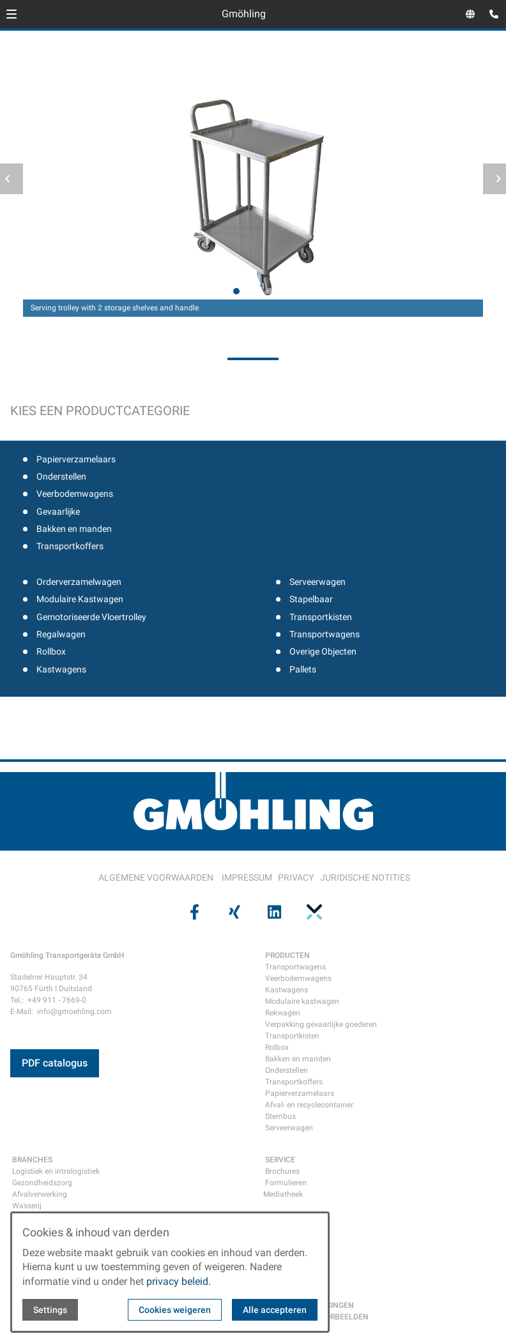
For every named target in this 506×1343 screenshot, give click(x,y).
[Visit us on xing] (233, 912)
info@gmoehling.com (74, 1011)
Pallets (302, 669)
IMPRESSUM (247, 877)
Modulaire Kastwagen (79, 599)
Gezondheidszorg (42, 1182)
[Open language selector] (470, 14)
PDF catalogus (55, 1063)
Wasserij (27, 1205)
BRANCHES (32, 1159)
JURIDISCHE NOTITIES (365, 877)
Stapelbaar (311, 599)
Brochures (282, 1171)
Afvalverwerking (39, 1194)
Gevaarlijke (58, 511)
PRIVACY (296, 877)
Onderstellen (61, 476)
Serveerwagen (317, 582)
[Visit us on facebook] (193, 912)
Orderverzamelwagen (78, 582)
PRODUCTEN (287, 955)
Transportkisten (320, 617)
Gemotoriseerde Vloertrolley (91, 617)
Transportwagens (324, 634)
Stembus (280, 1116)
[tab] (236, 291)
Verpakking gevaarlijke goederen (321, 1024)
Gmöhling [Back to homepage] (244, 14)
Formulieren (286, 1182)
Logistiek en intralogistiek (56, 1171)
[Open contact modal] (490, 15)
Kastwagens (61, 669)
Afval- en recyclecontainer (309, 1104)
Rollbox (51, 651)
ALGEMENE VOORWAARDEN (155, 877)
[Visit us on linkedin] (273, 912)
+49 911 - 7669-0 (56, 1000)
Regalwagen (61, 634)
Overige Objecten (322, 651)
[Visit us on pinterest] (312, 912)
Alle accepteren (275, 1310)
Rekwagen (282, 1012)
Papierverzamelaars (76, 459)
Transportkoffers (69, 546)
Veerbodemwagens (74, 494)
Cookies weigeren (175, 1310)
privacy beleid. (178, 1281)
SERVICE (280, 1159)
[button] (11, 14)
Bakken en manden (74, 529)
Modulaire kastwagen (302, 1001)
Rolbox (277, 1047)
